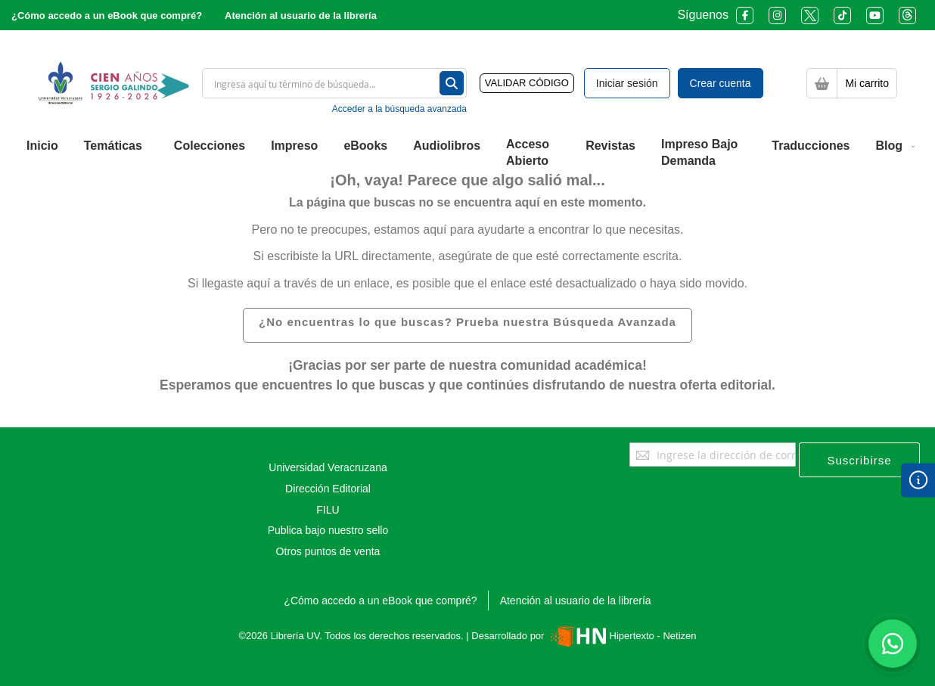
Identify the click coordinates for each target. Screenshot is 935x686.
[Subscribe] (859, 459)
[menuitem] (42, 146)
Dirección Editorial (328, 489)
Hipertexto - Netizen (621, 635)
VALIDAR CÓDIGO (527, 82)
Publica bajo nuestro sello (328, 530)
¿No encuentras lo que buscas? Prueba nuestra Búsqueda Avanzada (467, 321)
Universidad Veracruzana (328, 467)
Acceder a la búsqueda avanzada (399, 109)
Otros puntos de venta (328, 551)
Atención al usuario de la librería (301, 15)
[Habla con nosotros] (892, 643)
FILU (327, 510)
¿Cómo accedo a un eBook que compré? (106, 15)
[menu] (467, 153)
